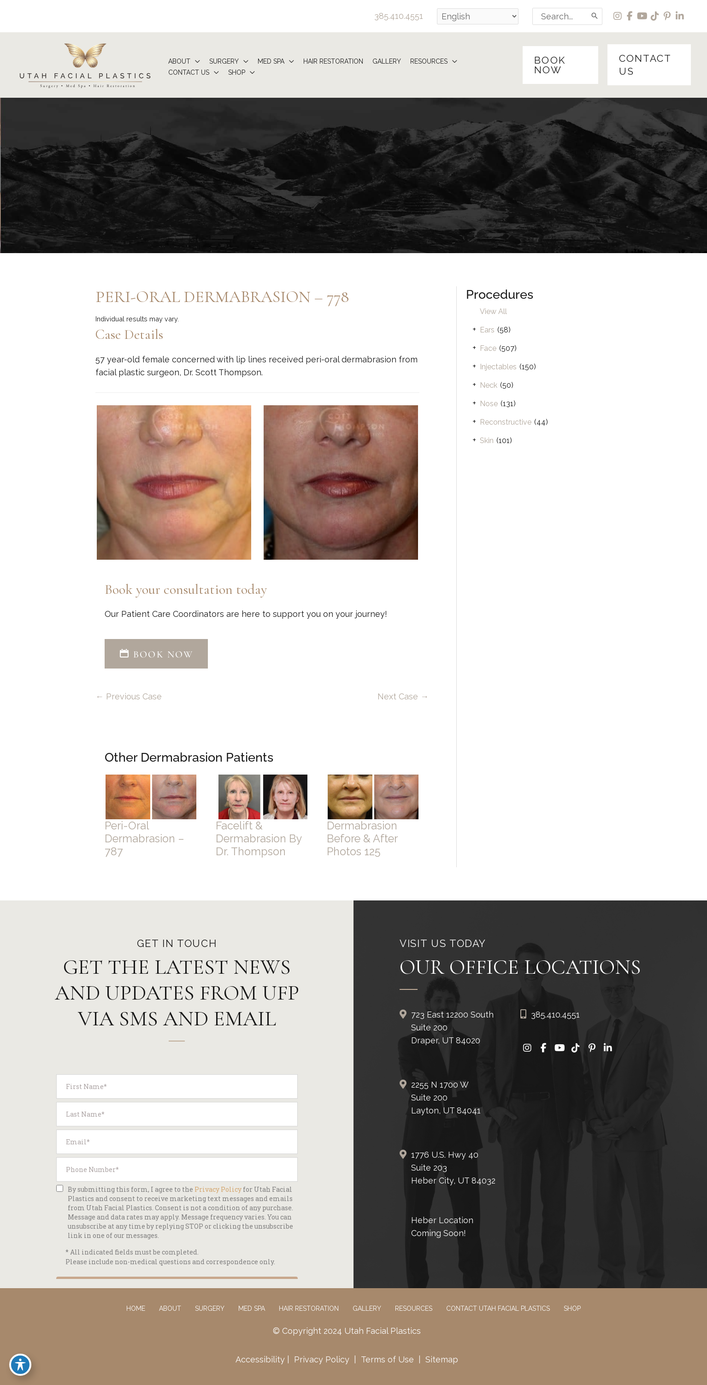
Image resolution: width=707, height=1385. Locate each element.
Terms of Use (387, 1359)
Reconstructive (505, 422)
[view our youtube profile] (642, 16)
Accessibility (260, 1359)
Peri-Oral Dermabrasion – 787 (144, 838)
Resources (413, 1308)
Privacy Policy (322, 1359)
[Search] (595, 16)
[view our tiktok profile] (655, 16)
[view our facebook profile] (630, 16)
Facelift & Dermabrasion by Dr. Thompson (259, 838)
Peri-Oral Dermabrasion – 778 (222, 297)
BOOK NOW (156, 654)
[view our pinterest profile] (667, 16)
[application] (195, 61)
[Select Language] (477, 16)
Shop (572, 1308)
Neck (488, 385)
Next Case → (403, 696)
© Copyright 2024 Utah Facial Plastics (347, 1331)
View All (493, 311)
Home (135, 1308)
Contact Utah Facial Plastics (498, 1308)
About (170, 1308)
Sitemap (440, 1359)
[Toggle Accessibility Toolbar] (20, 1365)
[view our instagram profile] (618, 16)
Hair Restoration (309, 1308)
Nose (489, 403)
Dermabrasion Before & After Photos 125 (362, 838)
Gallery (367, 1308)
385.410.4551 (398, 16)
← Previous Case (128, 696)
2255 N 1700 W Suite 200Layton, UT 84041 (446, 1097)
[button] (560, 65)
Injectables (498, 366)
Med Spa (251, 1308)
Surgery (209, 1308)
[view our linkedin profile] (680, 16)
